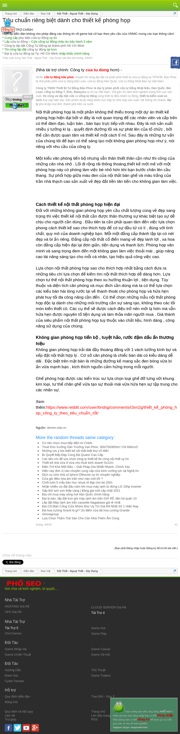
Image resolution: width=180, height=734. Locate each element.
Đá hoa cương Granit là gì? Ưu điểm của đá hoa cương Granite (86, 510)
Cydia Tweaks (14, 681)
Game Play (98, 633)
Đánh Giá (11, 675)
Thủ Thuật (98, 670)
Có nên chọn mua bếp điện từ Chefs (67, 443)
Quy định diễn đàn (17, 696)
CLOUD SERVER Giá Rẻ (108, 607)
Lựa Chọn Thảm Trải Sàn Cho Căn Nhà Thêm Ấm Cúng (80, 518)
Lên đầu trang (100, 715)
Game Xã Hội (100, 654)
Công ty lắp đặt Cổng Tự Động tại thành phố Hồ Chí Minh (44, 45)
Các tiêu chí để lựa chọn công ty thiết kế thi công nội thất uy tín (85, 459)
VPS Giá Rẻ (13, 612)
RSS (94, 719)
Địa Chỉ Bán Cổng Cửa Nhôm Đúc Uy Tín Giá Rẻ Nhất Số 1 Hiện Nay (90, 506)
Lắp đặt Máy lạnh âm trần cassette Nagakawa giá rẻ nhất (81, 502)
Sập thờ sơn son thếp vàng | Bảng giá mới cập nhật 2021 (81, 490)
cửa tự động (19, 41)
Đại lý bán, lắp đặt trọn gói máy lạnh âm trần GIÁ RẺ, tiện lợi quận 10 (89, 498)
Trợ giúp (10, 719)
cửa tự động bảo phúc (59, 77)
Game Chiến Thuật (18, 654)
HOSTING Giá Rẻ (17, 606)
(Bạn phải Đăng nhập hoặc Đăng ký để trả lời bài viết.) (146, 548)
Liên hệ (10, 715)
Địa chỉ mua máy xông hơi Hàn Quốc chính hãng (75, 494)
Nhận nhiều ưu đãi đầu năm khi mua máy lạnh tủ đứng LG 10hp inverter (91, 486)
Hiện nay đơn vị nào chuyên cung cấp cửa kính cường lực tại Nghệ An (90, 471)
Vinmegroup (50, 514)
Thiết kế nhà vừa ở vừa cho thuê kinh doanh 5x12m (77, 462)
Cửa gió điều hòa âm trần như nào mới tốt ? (72, 478)
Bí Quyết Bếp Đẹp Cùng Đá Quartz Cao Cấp (72, 455)
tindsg (79, 57)
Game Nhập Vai (15, 649)
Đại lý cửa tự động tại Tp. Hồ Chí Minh (31, 53)
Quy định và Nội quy (19, 711)
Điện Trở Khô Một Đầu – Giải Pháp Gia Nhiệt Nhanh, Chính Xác (86, 467)
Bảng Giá (11, 702)
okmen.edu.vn (56, 427)
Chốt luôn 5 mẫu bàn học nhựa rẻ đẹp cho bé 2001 (77, 482)
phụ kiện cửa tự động (34, 38)
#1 (176, 524)
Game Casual (100, 649)
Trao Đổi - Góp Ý (103, 696)
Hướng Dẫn (13, 670)
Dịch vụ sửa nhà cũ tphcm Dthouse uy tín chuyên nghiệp (81, 474)
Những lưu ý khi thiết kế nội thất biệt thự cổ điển (75, 451)
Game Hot (98, 628)
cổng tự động (36, 49)
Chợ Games (13, 633)
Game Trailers (101, 675)
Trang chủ (98, 711)
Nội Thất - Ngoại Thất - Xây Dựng (41, 57)
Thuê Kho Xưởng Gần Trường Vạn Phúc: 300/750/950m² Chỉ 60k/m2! (90, 447)
